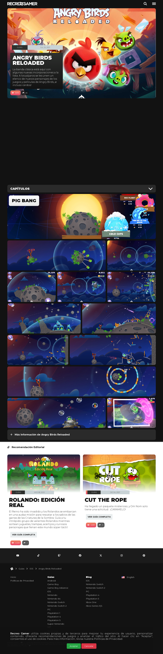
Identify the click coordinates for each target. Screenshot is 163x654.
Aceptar (74, 646)
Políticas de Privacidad (108, 639)
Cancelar (88, 646)
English (130, 580)
